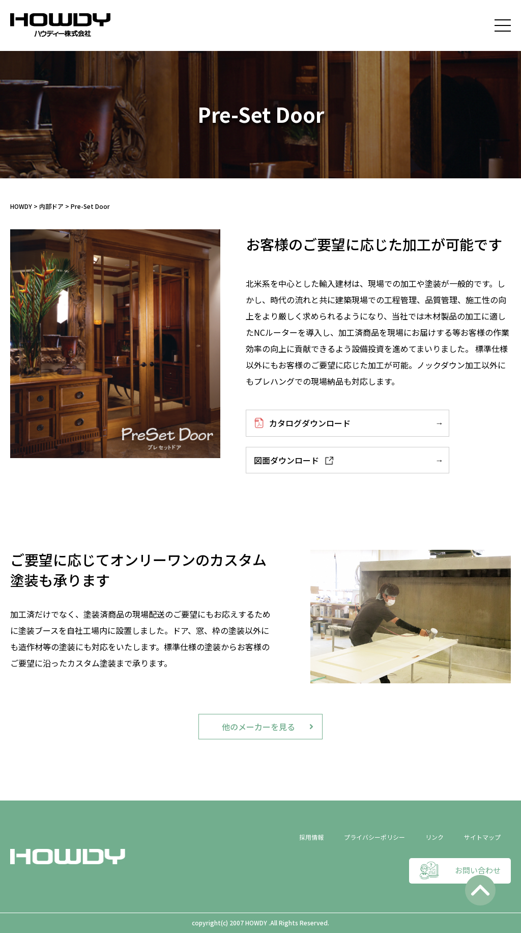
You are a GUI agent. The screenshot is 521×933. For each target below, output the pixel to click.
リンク (434, 837)
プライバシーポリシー (374, 837)
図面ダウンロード (294, 460)
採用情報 (311, 837)
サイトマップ (482, 837)
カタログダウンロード (302, 423)
